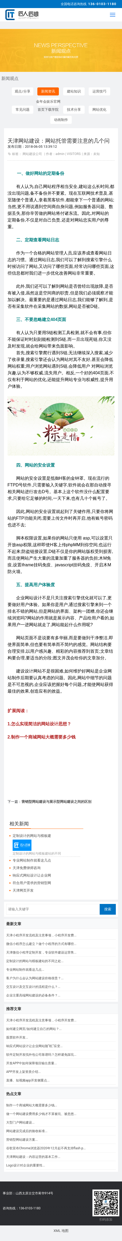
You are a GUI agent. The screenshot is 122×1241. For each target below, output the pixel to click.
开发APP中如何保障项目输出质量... (31, 1063)
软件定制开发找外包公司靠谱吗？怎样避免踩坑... (41, 1055)
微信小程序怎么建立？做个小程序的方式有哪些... (41, 944)
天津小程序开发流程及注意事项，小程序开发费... (41, 935)
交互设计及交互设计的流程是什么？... (33, 987)
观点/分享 (22, 91)
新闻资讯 (48, 91)
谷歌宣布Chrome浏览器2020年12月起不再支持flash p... (46, 1148)
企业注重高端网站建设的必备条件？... (33, 995)
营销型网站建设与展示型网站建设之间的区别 (56, 802)
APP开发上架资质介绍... (23, 1072)
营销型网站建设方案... (22, 1140)
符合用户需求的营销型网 (32, 883)
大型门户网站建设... (20, 1122)
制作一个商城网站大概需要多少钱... (31, 1105)
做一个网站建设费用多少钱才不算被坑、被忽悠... (41, 1114)
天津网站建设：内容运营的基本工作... (33, 1157)
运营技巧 (99, 91)
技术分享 (74, 110)
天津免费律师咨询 (27, 868)
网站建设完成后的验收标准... (27, 1131)
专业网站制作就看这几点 (32, 860)
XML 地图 (61, 1231)
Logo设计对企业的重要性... (25, 1165)
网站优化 (99, 110)
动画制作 (61, 120)
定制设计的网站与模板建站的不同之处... (35, 961)
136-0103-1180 (102, 4)
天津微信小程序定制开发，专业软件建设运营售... (41, 952)
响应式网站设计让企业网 (32, 875)
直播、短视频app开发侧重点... (28, 1080)
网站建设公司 (32, 154)
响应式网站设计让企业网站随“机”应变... (34, 1046)
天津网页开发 (23, 890)
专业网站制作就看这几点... (25, 970)
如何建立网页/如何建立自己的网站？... (34, 1029)
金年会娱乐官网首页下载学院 (48, 102)
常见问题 (23, 110)
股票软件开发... (17, 1037)
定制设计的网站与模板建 (32, 836)
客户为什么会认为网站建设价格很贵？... (35, 978)
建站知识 (74, 91)
